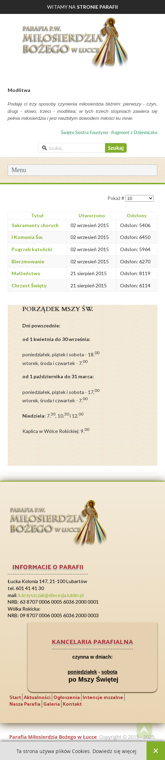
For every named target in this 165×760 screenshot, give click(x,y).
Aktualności (37, 697)
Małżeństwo (26, 273)
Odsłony (137, 215)
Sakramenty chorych (35, 225)
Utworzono (91, 215)
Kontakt (72, 703)
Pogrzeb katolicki (32, 249)
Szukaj (115, 148)
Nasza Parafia (24, 703)
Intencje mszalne (103, 697)
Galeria (51, 703)
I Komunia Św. (27, 237)
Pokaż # (116, 198)
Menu (19, 169)
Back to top (144, 730)
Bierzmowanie (28, 261)
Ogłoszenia (66, 697)
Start (15, 697)
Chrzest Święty (29, 285)
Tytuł (37, 215)
